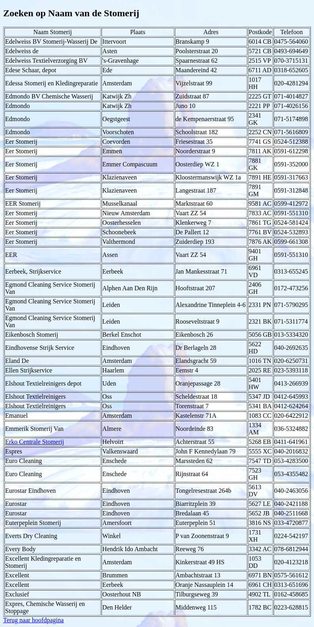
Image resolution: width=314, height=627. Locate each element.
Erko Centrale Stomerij (34, 441)
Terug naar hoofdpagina (33, 620)
